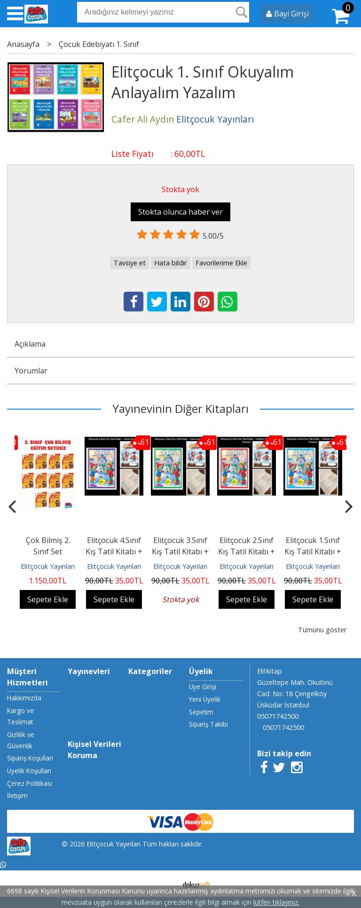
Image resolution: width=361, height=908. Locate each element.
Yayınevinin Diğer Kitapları (180, 408)
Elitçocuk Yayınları (48, 566)
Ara (241, 12)
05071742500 (277, 716)
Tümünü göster (322, 629)
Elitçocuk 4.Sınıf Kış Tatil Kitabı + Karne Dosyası (114, 551)
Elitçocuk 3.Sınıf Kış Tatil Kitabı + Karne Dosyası (180, 551)
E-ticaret (165, 883)
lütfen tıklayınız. (276, 902)
